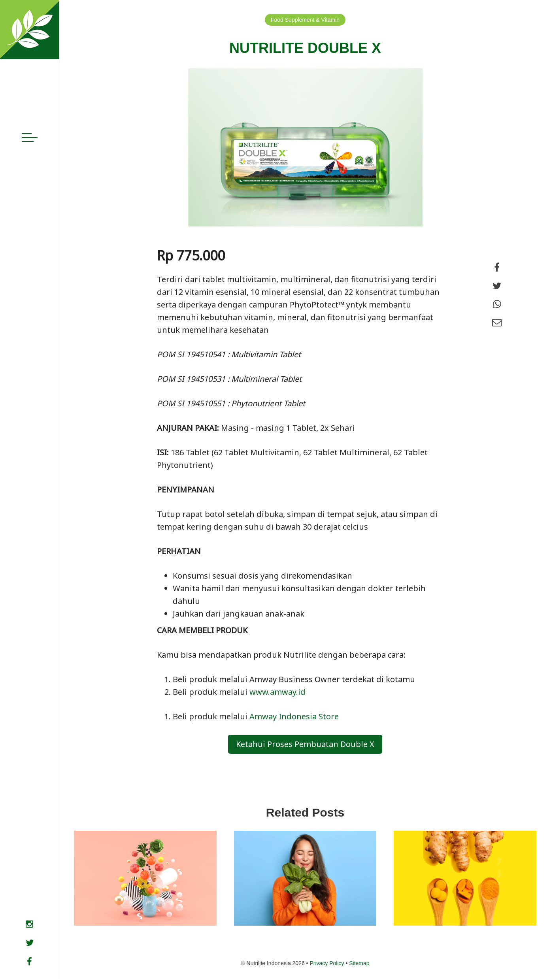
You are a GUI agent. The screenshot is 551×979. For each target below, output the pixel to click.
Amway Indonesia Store (295, 716)
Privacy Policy (326, 963)
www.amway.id (277, 692)
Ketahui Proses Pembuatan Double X (305, 744)
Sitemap (359, 963)
